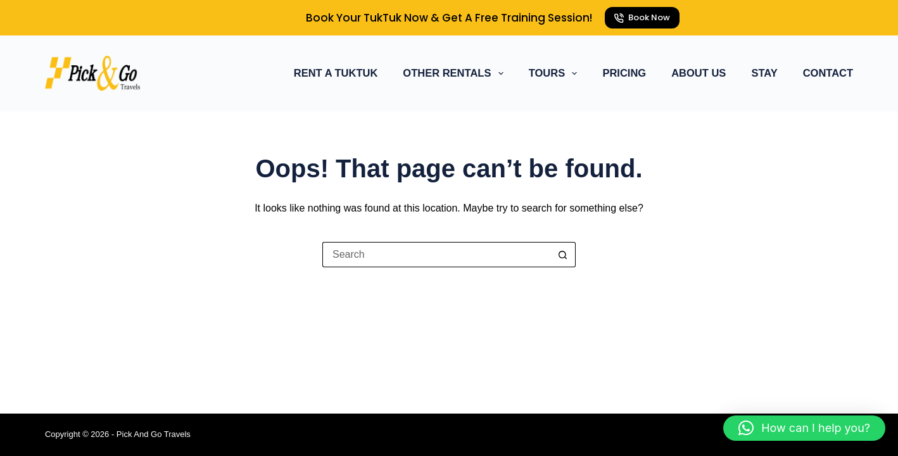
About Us (698, 73)
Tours (556, 73)
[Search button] (563, 254)
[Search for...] (436, 254)
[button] (804, 428)
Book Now (642, 17)
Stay (764, 73)
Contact (828, 73)
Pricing (624, 73)
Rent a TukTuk (336, 73)
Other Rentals (455, 73)
